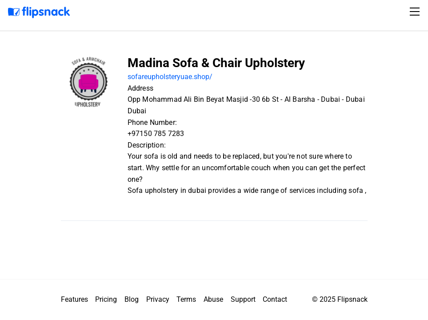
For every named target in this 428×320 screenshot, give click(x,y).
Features (74, 299)
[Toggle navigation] (416, 11)
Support (243, 299)
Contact (275, 299)
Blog (131, 299)
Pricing (106, 299)
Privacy (157, 299)
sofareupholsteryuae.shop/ (170, 76)
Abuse (213, 299)
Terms (186, 299)
